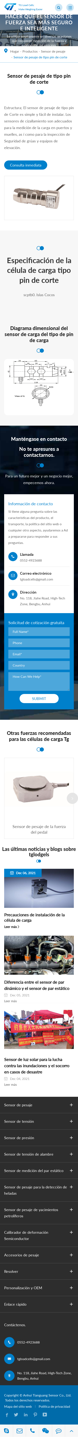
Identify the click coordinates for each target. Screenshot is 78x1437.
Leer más (10, 927)
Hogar (14, 51)
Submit (39, 698)
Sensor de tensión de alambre (39, 1154)
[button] (72, 798)
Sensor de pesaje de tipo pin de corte (40, 57)
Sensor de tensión (39, 1121)
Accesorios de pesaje (39, 1255)
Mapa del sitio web (18, 1406)
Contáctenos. (15, 1324)
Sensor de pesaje (53, 51)
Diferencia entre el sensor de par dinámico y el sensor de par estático (36, 985)
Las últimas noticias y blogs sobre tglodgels (39, 851)
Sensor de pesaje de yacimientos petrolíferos (39, 1212)
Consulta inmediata (25, 165)
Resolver (39, 1271)
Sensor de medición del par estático (39, 1170)
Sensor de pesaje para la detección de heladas (39, 1189)
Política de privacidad (54, 1406)
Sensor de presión (39, 1138)
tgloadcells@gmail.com (33, 1359)
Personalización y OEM (39, 1288)
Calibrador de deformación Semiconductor (39, 1235)
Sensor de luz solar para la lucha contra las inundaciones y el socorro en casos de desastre (36, 1065)
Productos (30, 51)
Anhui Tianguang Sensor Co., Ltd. (47, 1395)
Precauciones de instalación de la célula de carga (34, 917)
